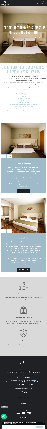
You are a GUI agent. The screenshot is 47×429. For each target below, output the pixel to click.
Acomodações (23, 394)
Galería (23, 400)
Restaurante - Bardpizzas (23, 397)
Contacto (23, 403)
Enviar (39, 427)
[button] (45, 3)
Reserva (23, 191)
